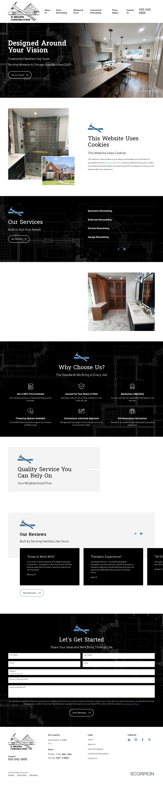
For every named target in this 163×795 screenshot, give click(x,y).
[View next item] (141, 556)
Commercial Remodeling (98, 776)
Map (49, 766)
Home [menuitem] (36, 11)
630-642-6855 (145, 11)
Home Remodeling (95, 772)
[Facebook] (142, 762)
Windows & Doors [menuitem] (78, 11)
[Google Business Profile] (129, 762)
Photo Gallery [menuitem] (115, 11)
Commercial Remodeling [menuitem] (95, 11)
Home (90, 762)
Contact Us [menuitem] (130, 11)
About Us (91, 767)
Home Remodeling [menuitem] (61, 11)
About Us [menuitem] (47, 11)
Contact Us (92, 781)
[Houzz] (149, 762)
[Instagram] (135, 762)
